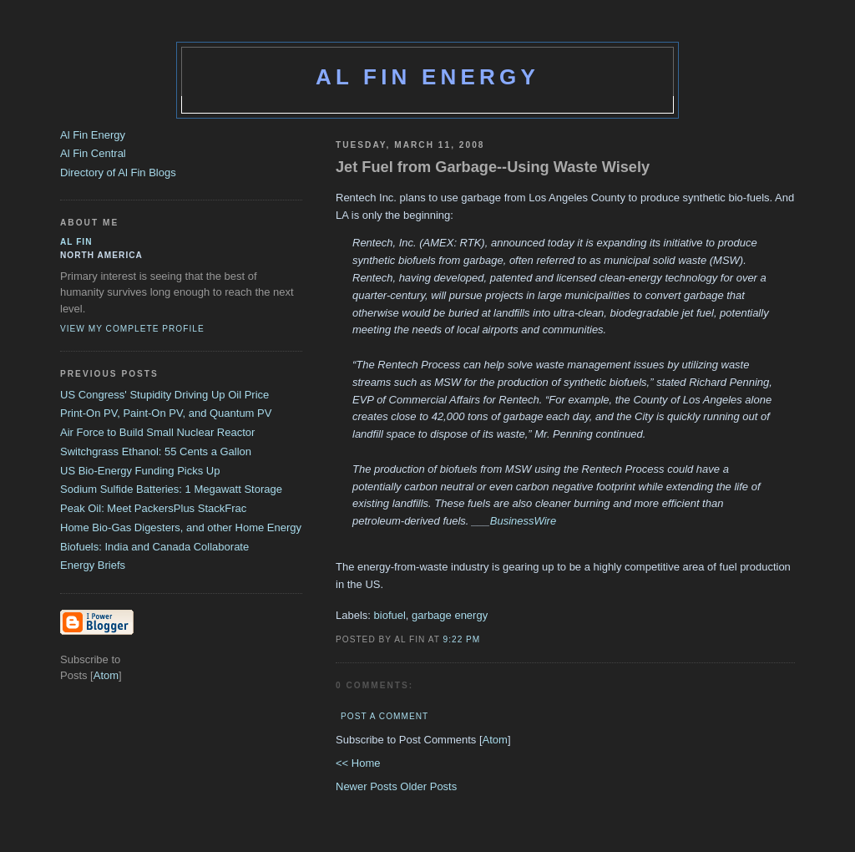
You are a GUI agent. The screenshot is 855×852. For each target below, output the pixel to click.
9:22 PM (462, 639)
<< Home (358, 763)
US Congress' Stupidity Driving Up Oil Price (164, 394)
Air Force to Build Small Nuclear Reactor (157, 432)
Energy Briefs (92, 565)
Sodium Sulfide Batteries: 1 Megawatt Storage (171, 489)
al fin (76, 241)
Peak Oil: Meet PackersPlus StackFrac (153, 508)
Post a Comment (384, 716)
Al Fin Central (93, 153)
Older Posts (428, 786)
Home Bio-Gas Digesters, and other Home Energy (180, 527)
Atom (495, 739)
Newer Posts (368, 786)
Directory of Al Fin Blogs (118, 172)
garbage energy (450, 615)
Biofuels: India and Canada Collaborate (154, 546)
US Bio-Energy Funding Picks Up (140, 470)
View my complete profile (132, 328)
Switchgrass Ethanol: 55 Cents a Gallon (155, 451)
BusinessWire (523, 521)
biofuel (390, 615)
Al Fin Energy (427, 76)
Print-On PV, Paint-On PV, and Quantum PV (165, 413)
